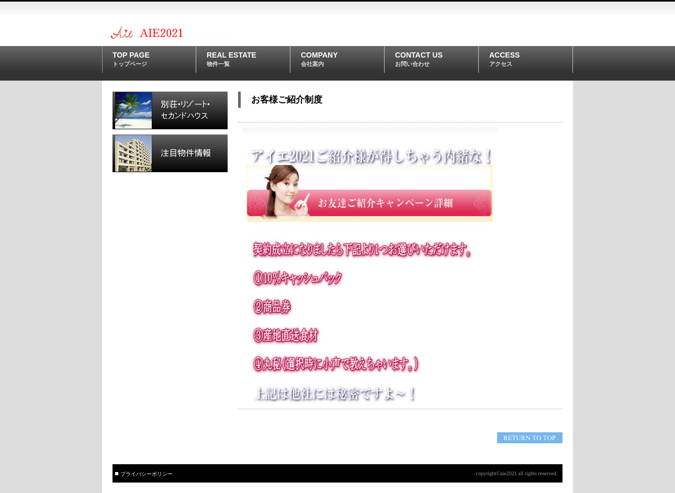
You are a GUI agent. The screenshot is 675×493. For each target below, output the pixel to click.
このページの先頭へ (529, 437)
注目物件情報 (170, 153)
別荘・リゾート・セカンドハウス (170, 110)
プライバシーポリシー (146, 474)
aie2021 (183, 32)
